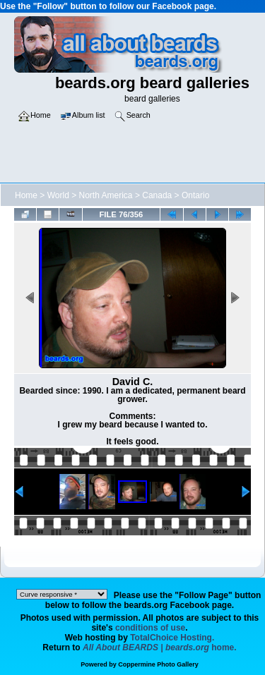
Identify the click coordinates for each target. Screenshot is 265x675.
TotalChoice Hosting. (172, 638)
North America (106, 195)
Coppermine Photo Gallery (158, 664)
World (58, 195)
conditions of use (150, 628)
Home (26, 195)
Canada (157, 195)
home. (160, 647)
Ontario (195, 195)
